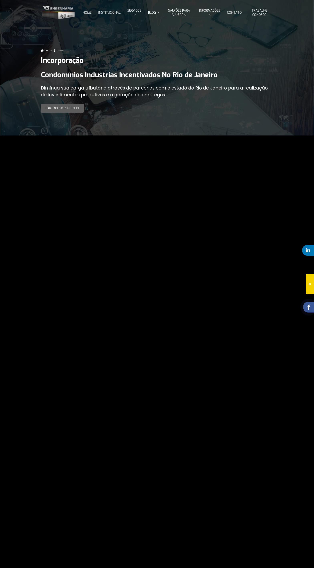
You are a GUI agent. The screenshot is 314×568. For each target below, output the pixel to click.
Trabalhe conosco (259, 12)
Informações (209, 10)
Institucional (109, 12)
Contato (234, 12)
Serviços (134, 10)
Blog (152, 12)
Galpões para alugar (179, 12)
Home (87, 12)
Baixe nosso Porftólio (62, 108)
